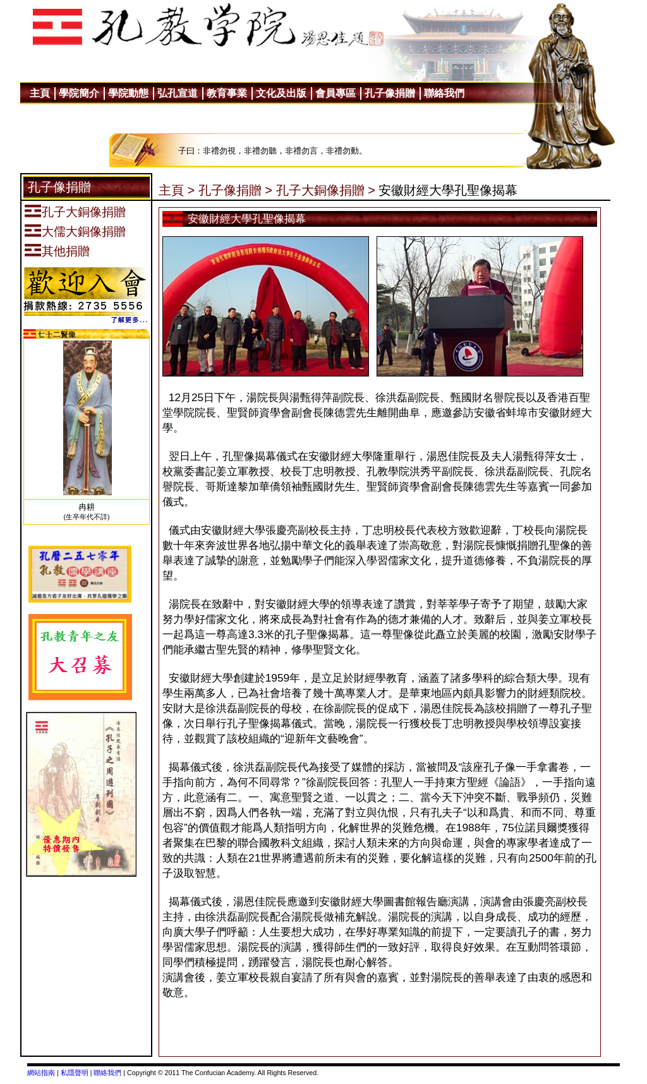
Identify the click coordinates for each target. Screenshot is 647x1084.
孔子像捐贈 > (235, 190)
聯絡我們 (107, 1072)
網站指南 (41, 1072)
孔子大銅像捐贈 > (325, 190)
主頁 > (177, 190)
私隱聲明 (74, 1072)
